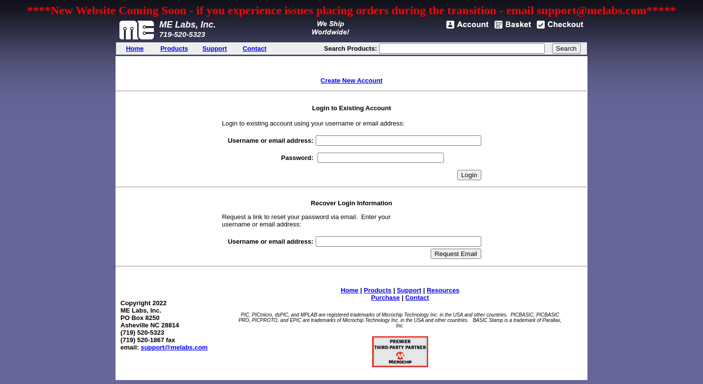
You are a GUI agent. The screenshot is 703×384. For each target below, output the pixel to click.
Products (377, 290)
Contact (417, 297)
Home (349, 290)
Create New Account (351, 80)
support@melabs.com (174, 347)
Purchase (385, 297)
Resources (443, 290)
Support (409, 290)
